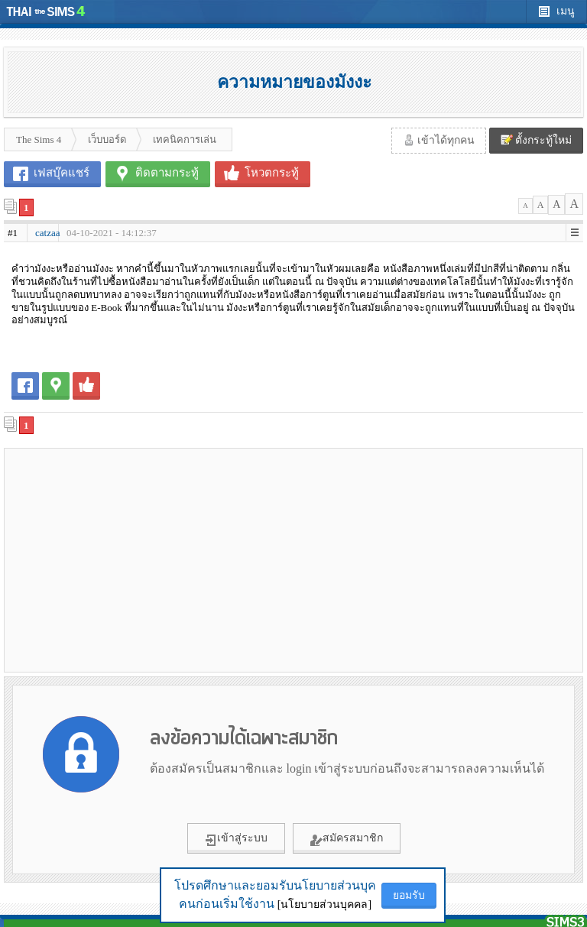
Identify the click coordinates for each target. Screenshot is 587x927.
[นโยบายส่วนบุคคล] (324, 904)
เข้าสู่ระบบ (236, 839)
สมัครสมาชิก (346, 839)
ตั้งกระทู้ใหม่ (536, 140)
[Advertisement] (149, 559)
